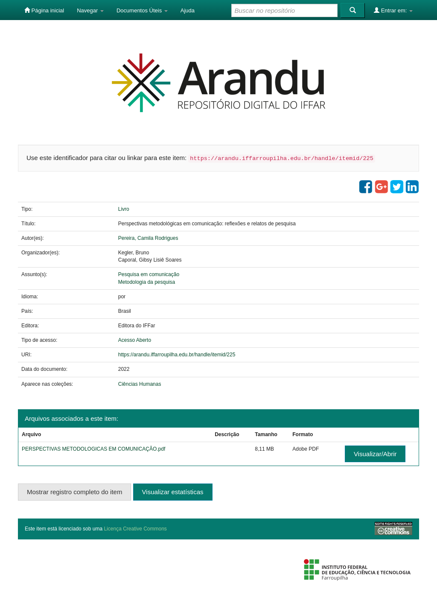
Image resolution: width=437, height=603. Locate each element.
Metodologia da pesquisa (146, 282)
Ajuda (188, 10)
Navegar (90, 10)
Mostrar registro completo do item (74, 491)
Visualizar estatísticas (173, 491)
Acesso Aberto (134, 340)
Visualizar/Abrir (375, 453)
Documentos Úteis (142, 10)
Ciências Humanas (139, 384)
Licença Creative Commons (135, 529)
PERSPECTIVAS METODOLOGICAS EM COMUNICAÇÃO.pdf (93, 449)
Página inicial (44, 10)
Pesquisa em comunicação (148, 274)
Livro (123, 209)
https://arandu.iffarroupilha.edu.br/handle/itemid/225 (177, 355)
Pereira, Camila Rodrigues (148, 238)
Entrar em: (393, 10)
